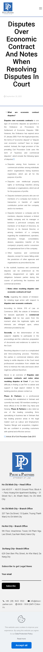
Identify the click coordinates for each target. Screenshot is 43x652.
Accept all (21, 645)
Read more (21, 639)
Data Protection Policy (23, 634)
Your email (21, 577)
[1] (14, 159)
